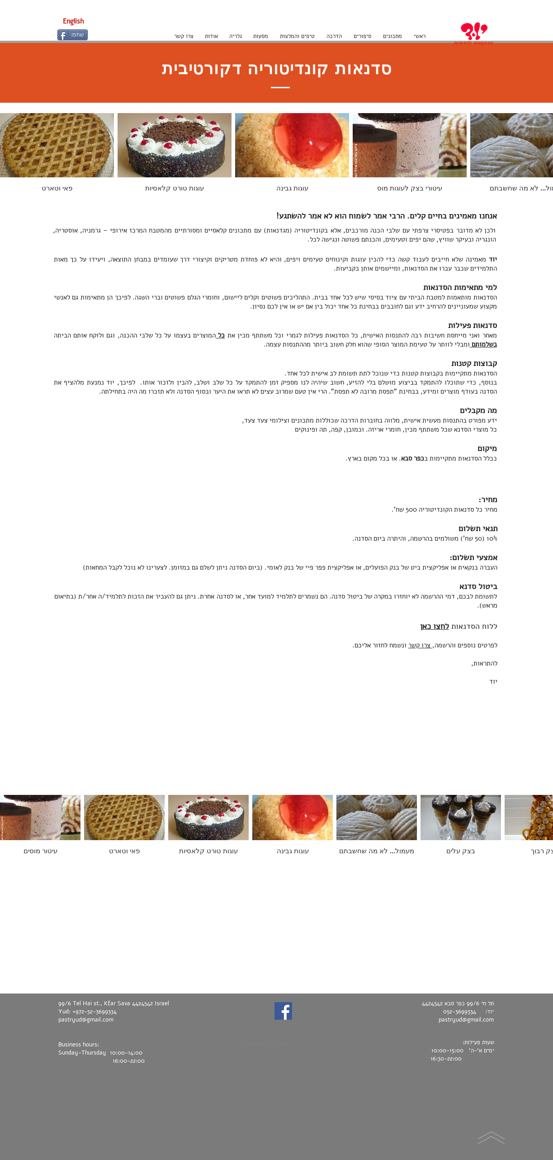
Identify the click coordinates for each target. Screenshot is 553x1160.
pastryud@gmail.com (85, 1020)
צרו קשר (420, 645)
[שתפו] (72, 34)
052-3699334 (459, 1012)
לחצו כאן (434, 626)
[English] (73, 21)
